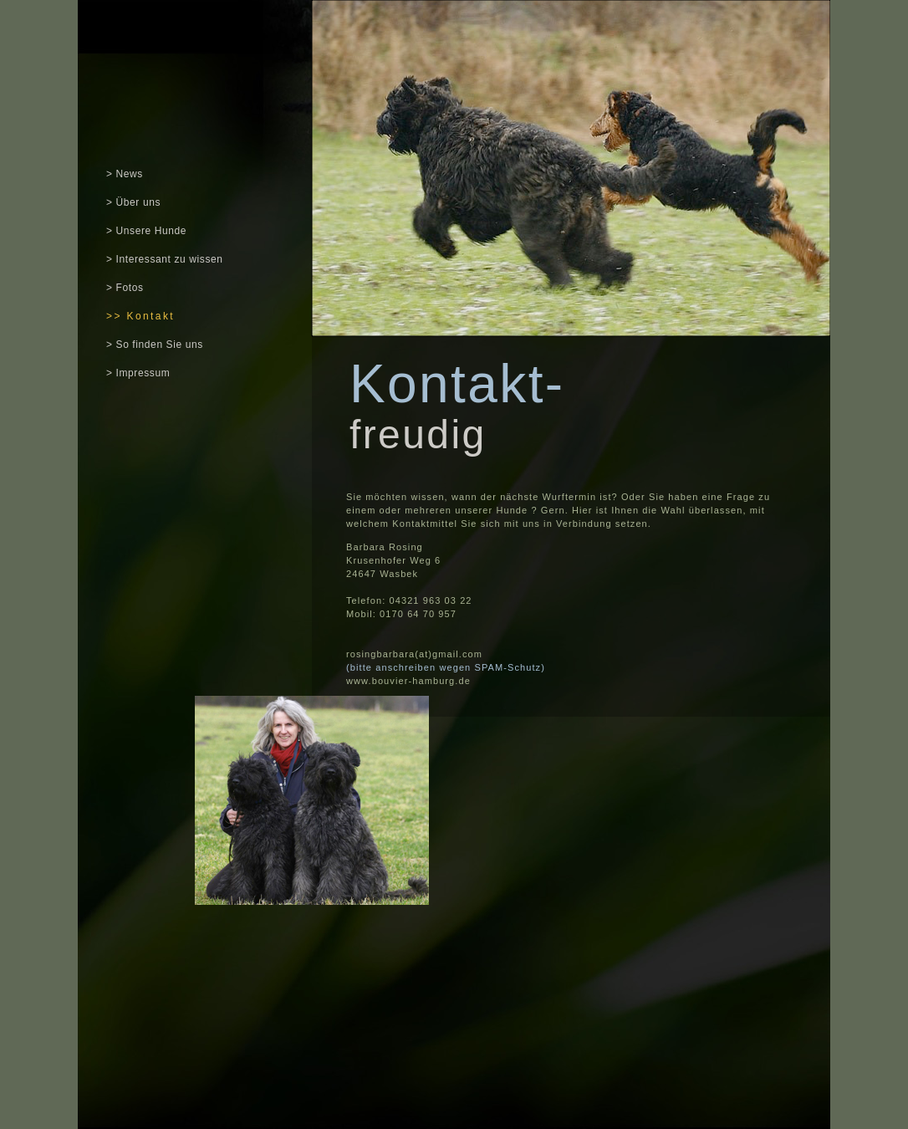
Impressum (143, 373)
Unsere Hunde (151, 231)
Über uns (137, 202)
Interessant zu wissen (169, 259)
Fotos (130, 288)
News (129, 174)
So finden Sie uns (159, 344)
